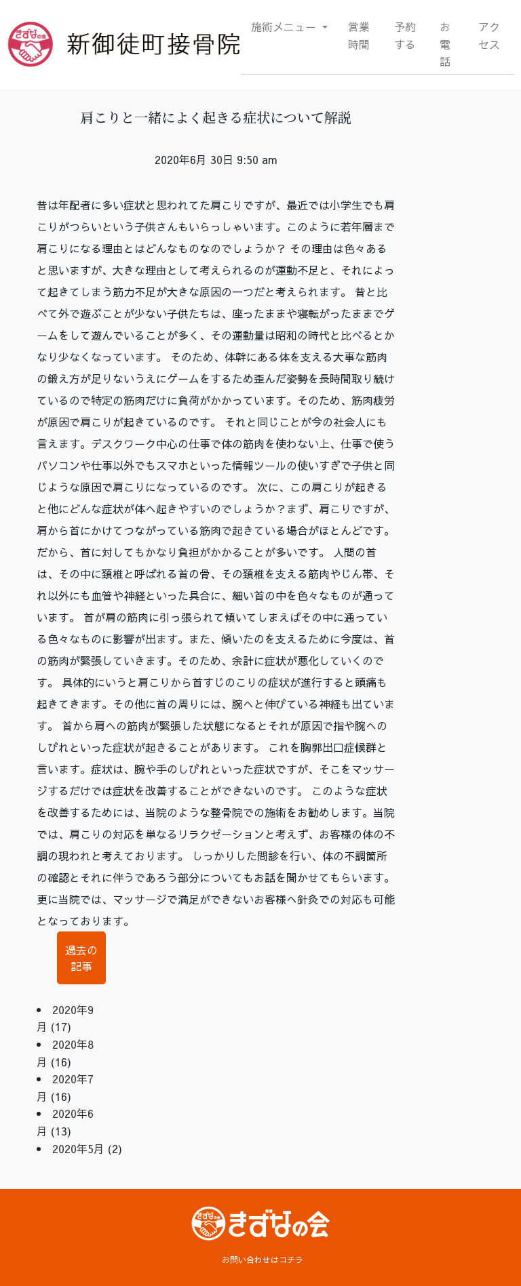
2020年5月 (78, 1148)
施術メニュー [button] (285, 26)
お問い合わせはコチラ (262, 1259)
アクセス (489, 35)
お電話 (445, 43)
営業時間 (359, 35)
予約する (405, 35)
